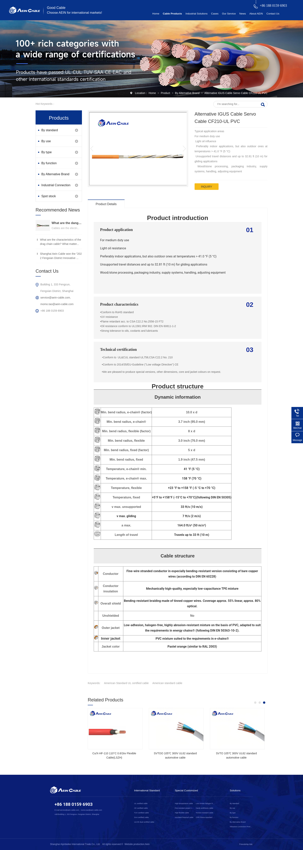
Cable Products (172, 13)
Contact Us (272, 13)
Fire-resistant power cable (184, 808)
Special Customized (186, 790)
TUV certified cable (141, 813)
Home (155, 13)
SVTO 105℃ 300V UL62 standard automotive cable (236, 755)
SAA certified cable (141, 817)
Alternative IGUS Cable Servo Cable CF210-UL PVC (235, 93)
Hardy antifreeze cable (204, 808)
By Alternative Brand (187, 93)
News (242, 13)
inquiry (206, 186)
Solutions (235, 790)
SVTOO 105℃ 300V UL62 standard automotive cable (175, 755)
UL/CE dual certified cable (144, 822)
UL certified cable (140, 803)
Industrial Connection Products (55, 187)
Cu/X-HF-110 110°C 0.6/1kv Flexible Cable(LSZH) (114, 755)
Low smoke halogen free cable (205, 803)
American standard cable (167, 683)
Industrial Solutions (197, 13)
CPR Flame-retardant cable (205, 817)
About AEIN (256, 13)
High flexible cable (182, 813)
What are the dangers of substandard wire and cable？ (67, 223)
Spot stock (48, 196)
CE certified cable (141, 808)
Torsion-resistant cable (204, 813)
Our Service (229, 13)
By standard (49, 130)
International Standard (147, 790)
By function (49, 163)
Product (166, 93)
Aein (147, 844)
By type (46, 152)
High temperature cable (184, 803)
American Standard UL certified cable (126, 683)
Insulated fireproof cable (184, 817)
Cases (214, 13)
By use (46, 141)
